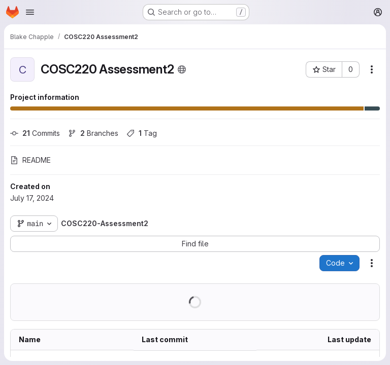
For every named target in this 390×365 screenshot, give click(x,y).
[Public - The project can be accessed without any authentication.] (182, 69)
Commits (35, 133)
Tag (141, 133)
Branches (93, 133)
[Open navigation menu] (30, 12)
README (30, 160)
